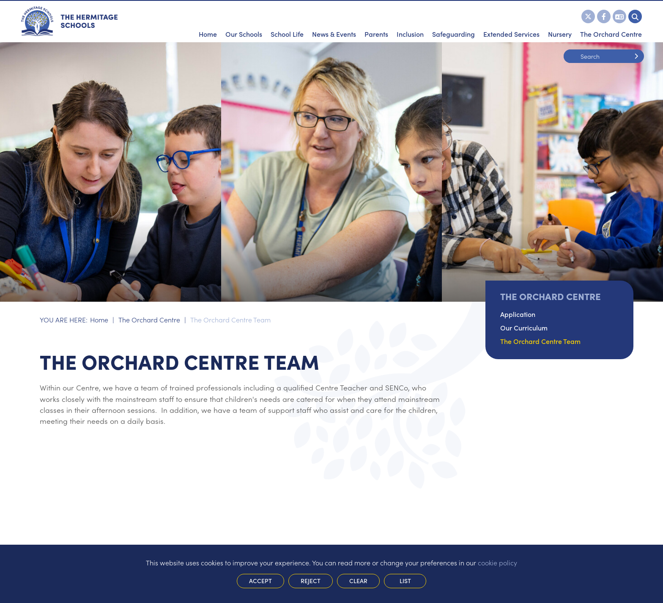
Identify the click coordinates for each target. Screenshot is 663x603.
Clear (358, 580)
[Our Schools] (243, 21)
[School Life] (287, 21)
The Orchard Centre (149, 319)
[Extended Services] (511, 21)
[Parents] (376, 21)
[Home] (69, 21)
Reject (311, 580)
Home (99, 319)
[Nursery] (560, 21)
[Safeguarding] (453, 21)
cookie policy (497, 562)
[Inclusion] (410, 21)
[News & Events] (334, 21)
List (405, 580)
